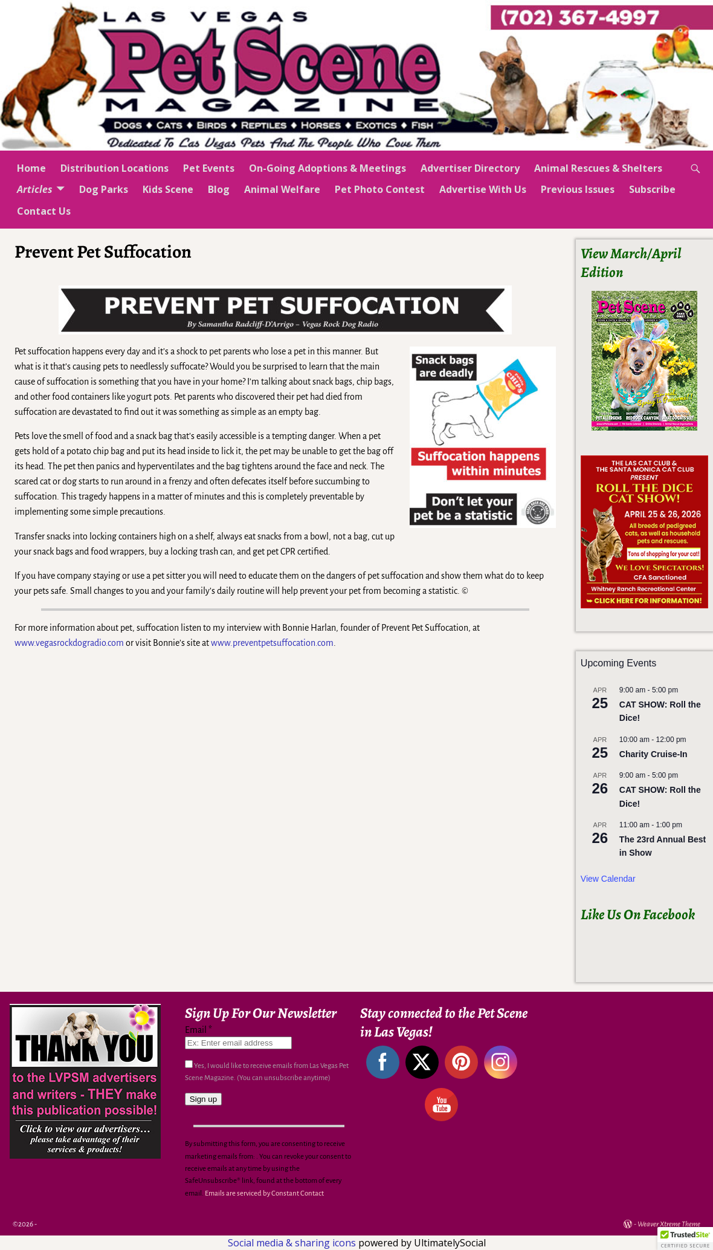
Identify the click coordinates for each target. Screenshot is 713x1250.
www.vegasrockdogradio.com (69, 643)
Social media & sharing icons (293, 1242)
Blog (219, 189)
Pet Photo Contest (380, 189)
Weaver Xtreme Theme (668, 1224)
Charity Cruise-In (653, 754)
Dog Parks (103, 189)
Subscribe (652, 189)
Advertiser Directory (470, 168)
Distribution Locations (114, 168)
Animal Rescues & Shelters (598, 168)
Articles (35, 189)
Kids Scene (168, 189)
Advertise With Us (482, 189)
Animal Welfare (282, 189)
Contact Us (44, 211)
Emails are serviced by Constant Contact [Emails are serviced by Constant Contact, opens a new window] (264, 1193)
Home (31, 168)
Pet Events (208, 168)
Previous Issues (578, 189)
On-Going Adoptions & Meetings (327, 168)
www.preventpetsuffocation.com (272, 643)
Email (198, 1030)
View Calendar (608, 879)
